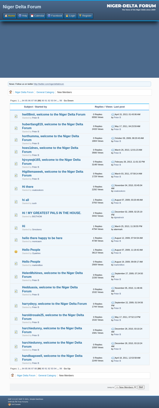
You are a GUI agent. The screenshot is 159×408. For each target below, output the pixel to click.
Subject (29, 106)
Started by (41, 106)
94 (55, 100)
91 (46, 100)
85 (26, 100)
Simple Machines (36, 399)
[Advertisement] (79, 49)
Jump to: (110, 387)
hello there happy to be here (42, 238)
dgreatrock (119, 217)
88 (35, 100)
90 (43, 100)
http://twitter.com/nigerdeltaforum (49, 84)
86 (29, 100)
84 (23, 100)
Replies (99, 106)
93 (52, 100)
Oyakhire (36, 253)
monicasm (37, 241)
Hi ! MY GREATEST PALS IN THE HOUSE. (51, 213)
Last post (119, 106)
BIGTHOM (37, 216)
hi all (25, 200)
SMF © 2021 (24, 399)
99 (60, 100)
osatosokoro (37, 190)
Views (109, 106)
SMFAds (11, 402)
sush (34, 203)
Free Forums (23, 402)
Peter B (35, 118)
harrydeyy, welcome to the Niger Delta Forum (54, 303)
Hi (23, 226)
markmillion (37, 265)
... (21, 100)
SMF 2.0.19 (12, 399)
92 (49, 100)
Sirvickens (37, 229)
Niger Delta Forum (22, 6)
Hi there (27, 186)
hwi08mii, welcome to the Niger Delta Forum (53, 114)
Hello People (31, 249)
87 (32, 100)
